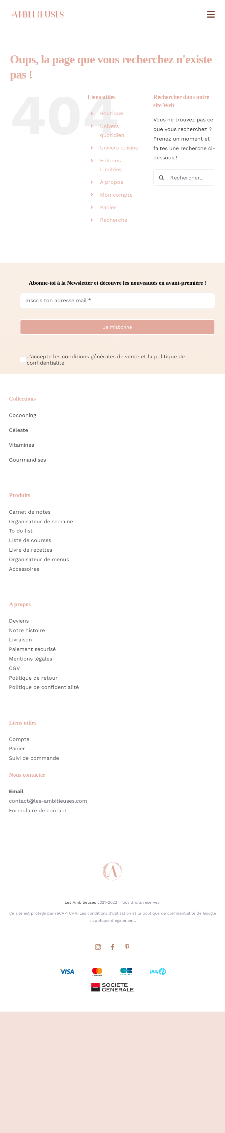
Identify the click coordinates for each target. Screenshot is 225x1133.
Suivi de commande (34, 758)
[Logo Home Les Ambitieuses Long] (37, 8)
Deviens (19, 621)
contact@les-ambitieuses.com (48, 801)
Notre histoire (27, 630)
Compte (19, 739)
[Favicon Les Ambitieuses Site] (112, 863)
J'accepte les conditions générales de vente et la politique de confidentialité (106, 359)
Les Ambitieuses (80, 902)
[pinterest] (127, 947)
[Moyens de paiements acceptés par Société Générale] (112, 968)
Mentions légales (30, 659)
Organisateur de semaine (41, 521)
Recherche (113, 220)
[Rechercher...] (184, 177)
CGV (14, 668)
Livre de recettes (30, 550)
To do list (21, 531)
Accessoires (24, 569)
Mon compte (116, 195)
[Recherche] (161, 177)
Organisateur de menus (39, 559)
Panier (108, 207)
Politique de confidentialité (44, 687)
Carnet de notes (29, 512)
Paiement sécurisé (32, 649)
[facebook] (112, 947)
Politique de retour (33, 678)
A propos (111, 182)
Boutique (111, 113)
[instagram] (98, 947)
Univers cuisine (119, 148)
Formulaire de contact (38, 810)
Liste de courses (30, 540)
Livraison (20, 639)
